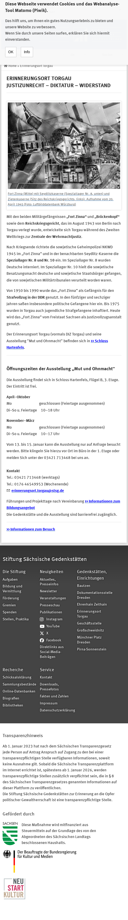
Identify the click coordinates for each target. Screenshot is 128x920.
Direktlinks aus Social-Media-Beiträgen (52, 652)
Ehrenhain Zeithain (92, 604)
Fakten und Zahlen (54, 696)
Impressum (48, 703)
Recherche (13, 670)
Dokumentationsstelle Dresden (94, 595)
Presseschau (50, 605)
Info (27, 47)
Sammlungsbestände (19, 684)
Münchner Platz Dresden (89, 640)
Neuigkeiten (51, 572)
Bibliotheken (13, 705)
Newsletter (48, 591)
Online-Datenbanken (19, 691)
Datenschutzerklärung (57, 710)
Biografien (11, 698)
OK (11, 47)
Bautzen (83, 586)
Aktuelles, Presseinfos (49, 582)
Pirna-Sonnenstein (91, 649)
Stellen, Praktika (16, 619)
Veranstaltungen (53, 598)
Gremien (9, 605)
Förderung (11, 598)
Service (47, 670)
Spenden (10, 612)
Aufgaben (10, 579)
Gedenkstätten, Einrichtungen (92, 575)
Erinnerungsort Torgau (36, 66)
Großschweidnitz (90, 630)
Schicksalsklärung (17, 677)
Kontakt (46, 677)
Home (12, 66)
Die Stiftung (14, 572)
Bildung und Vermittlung (12, 589)
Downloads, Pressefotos (49, 687)
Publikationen (51, 612)
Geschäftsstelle (89, 623)
